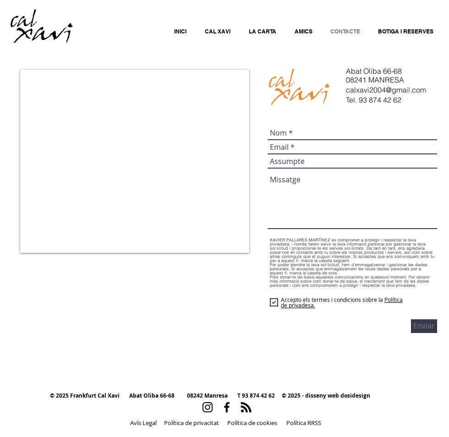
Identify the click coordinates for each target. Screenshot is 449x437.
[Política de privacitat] (191, 423)
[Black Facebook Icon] (227, 407)
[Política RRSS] (303, 423)
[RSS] (246, 407)
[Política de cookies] (252, 423)
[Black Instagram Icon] (207, 407)
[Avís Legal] (143, 423)
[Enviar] (424, 326)
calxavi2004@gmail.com (386, 89)
